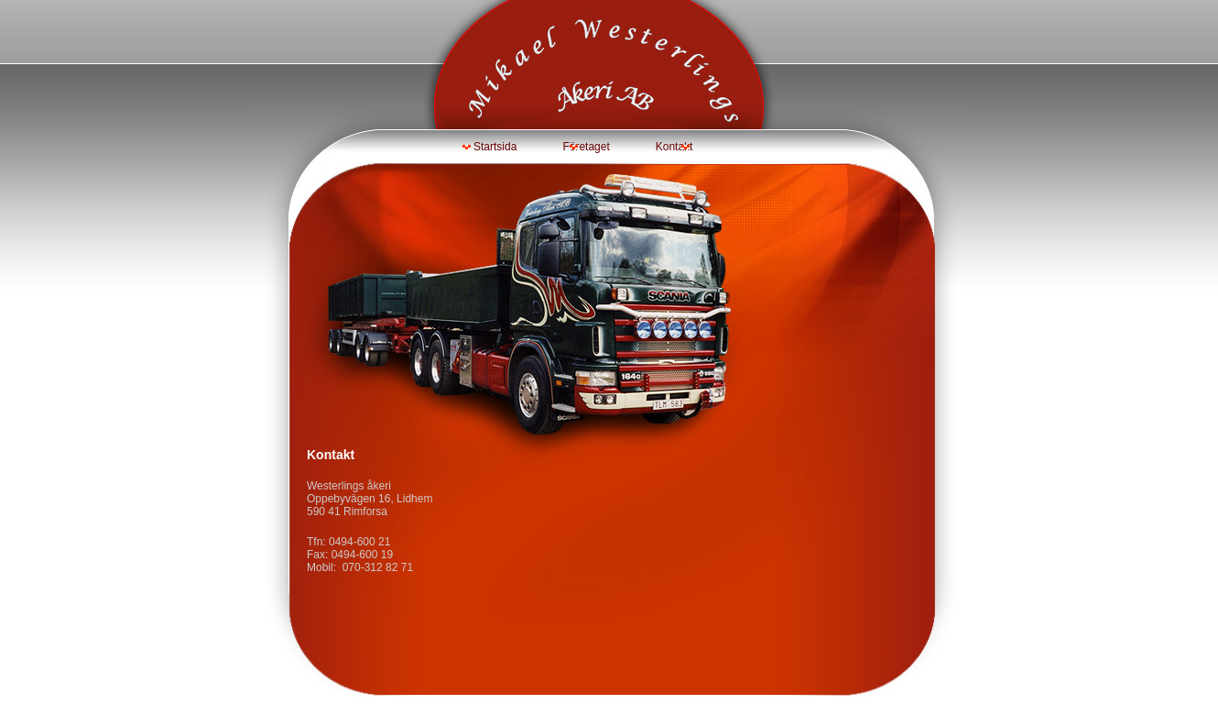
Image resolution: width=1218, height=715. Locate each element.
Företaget (585, 146)
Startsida (495, 146)
